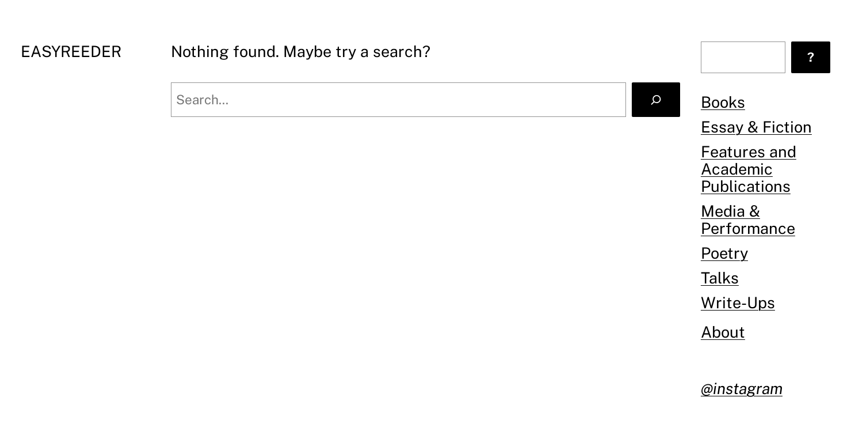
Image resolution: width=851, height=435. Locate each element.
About (723, 332)
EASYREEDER (71, 51)
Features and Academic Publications (748, 168)
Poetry (724, 253)
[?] (810, 57)
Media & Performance (748, 219)
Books (723, 102)
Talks (720, 277)
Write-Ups (738, 302)
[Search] (656, 99)
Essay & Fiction (756, 127)
